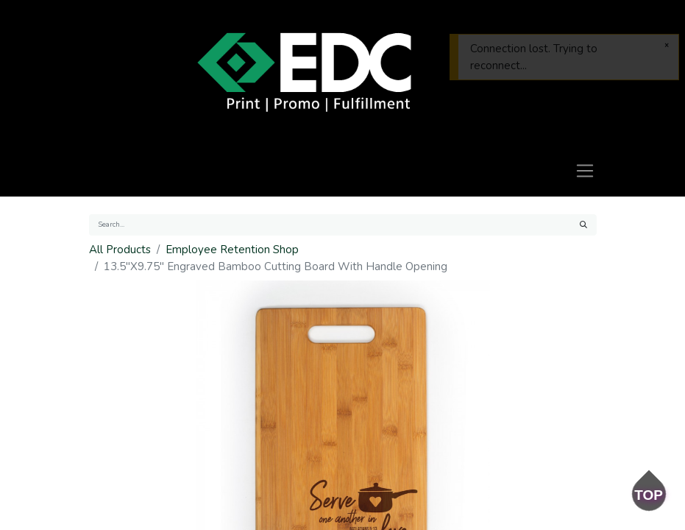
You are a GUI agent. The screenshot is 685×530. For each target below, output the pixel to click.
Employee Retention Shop (232, 249)
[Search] (583, 225)
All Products (120, 249)
